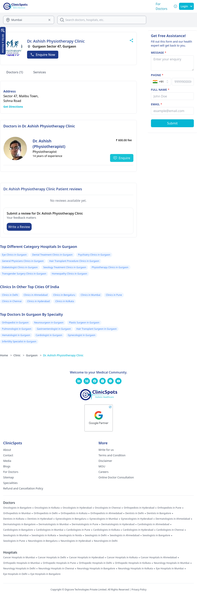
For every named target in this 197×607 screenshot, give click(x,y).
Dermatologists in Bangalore (19, 524)
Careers (103, 472)
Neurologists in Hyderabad (76, 541)
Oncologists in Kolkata (47, 507)
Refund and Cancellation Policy (23, 488)
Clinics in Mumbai (90, 295)
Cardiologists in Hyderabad (138, 529)
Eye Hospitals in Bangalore (45, 574)
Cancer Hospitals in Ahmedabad (159, 557)
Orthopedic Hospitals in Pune (59, 563)
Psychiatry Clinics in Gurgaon (94, 254)
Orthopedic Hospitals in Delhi (95, 563)
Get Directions (13, 106)
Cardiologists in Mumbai (49, 529)
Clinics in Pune (114, 295)
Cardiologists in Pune (78, 529)
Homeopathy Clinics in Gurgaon (69, 273)
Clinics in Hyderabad (38, 301)
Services (39, 72)
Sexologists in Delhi (96, 535)
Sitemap (8, 477)
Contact (8, 455)
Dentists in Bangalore (159, 513)
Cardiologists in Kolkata (106, 529)
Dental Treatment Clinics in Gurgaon (52, 254)
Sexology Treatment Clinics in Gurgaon (64, 267)
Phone (157, 75)
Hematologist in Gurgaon (16, 335)
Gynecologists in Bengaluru (70, 518)
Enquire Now (42, 54)
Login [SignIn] (186, 6)
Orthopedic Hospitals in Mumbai (21, 563)
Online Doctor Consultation (116, 477)
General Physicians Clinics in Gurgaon (23, 261)
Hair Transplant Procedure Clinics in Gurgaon (74, 261)
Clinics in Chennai (12, 301)
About (7, 450)
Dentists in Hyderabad (39, 518)
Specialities (10, 483)
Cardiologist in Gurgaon (49, 335)
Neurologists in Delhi (106, 541)
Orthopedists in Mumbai (17, 513)
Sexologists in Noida (70, 535)
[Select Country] (161, 81)
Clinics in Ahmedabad (36, 295)
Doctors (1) (14, 72)
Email (156, 104)
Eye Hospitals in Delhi (15, 574)
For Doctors (10, 472)
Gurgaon (33, 355)
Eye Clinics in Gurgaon (14, 254)
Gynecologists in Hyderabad (137, 518)
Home (6, 355)
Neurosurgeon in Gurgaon (49, 322)
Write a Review (19, 227)
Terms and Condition (112, 455)
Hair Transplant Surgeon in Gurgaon (96, 329)
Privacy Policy (138, 589)
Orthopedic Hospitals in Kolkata (133, 563)
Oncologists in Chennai (108, 507)
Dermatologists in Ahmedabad (173, 518)
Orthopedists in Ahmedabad (106, 513)
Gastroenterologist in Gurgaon (54, 329)
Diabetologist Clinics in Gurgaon (20, 267)
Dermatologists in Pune (85, 524)
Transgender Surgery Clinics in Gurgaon (24, 273)
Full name (160, 90)
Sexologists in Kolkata (44, 535)
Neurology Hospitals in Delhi (19, 568)
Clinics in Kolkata (64, 301)
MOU (102, 466)
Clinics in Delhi (10, 295)
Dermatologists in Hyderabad (118, 524)
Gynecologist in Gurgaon (81, 335)
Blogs (6, 466)
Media (7, 461)
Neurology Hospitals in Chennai (56, 568)
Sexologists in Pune (14, 541)
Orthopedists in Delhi (46, 513)
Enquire (121, 158)
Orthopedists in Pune (169, 507)
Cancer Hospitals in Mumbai (19, 557)
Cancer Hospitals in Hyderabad (86, 557)
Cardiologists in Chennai (170, 529)
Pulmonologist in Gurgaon (16, 329)
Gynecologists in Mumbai (103, 518)
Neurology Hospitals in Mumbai (171, 563)
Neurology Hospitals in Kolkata (135, 568)
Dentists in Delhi (134, 513)
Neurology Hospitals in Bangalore (96, 568)
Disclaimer (105, 461)
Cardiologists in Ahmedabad (153, 524)
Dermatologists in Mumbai (54, 524)
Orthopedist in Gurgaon (15, 322)
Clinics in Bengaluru (64, 295)
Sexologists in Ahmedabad (125, 535)
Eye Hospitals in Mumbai (170, 568)
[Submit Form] (172, 123)
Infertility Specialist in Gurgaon (19, 341)
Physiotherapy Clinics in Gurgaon (110, 267)
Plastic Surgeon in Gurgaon (84, 322)
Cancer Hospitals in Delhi (52, 557)
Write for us (106, 450)
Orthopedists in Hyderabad (139, 507)
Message (158, 52)
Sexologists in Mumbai (16, 535)
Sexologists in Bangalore (156, 535)
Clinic (19, 355)
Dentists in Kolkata (13, 518)
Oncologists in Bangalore (17, 507)
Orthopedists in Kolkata (74, 513)
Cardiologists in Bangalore (18, 529)
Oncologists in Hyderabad (77, 507)
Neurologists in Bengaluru (42, 541)
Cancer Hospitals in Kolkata (122, 557)
